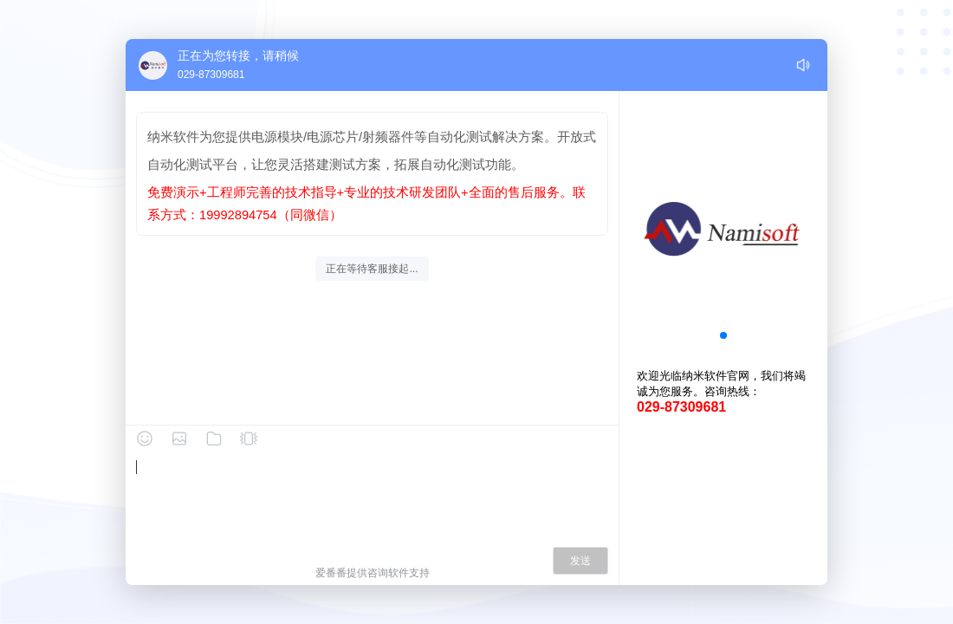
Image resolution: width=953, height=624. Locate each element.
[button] (723, 335)
